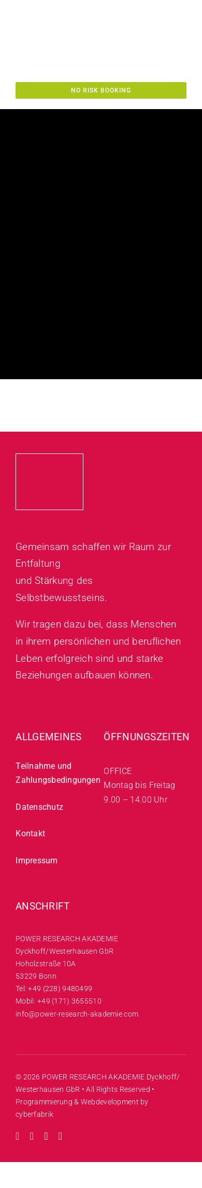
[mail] (61, 1136)
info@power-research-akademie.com (77, 1014)
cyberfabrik (34, 1114)
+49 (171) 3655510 (69, 1001)
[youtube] (32, 1136)
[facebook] (46, 1136)
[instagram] (18, 1136)
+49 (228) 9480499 (60, 988)
